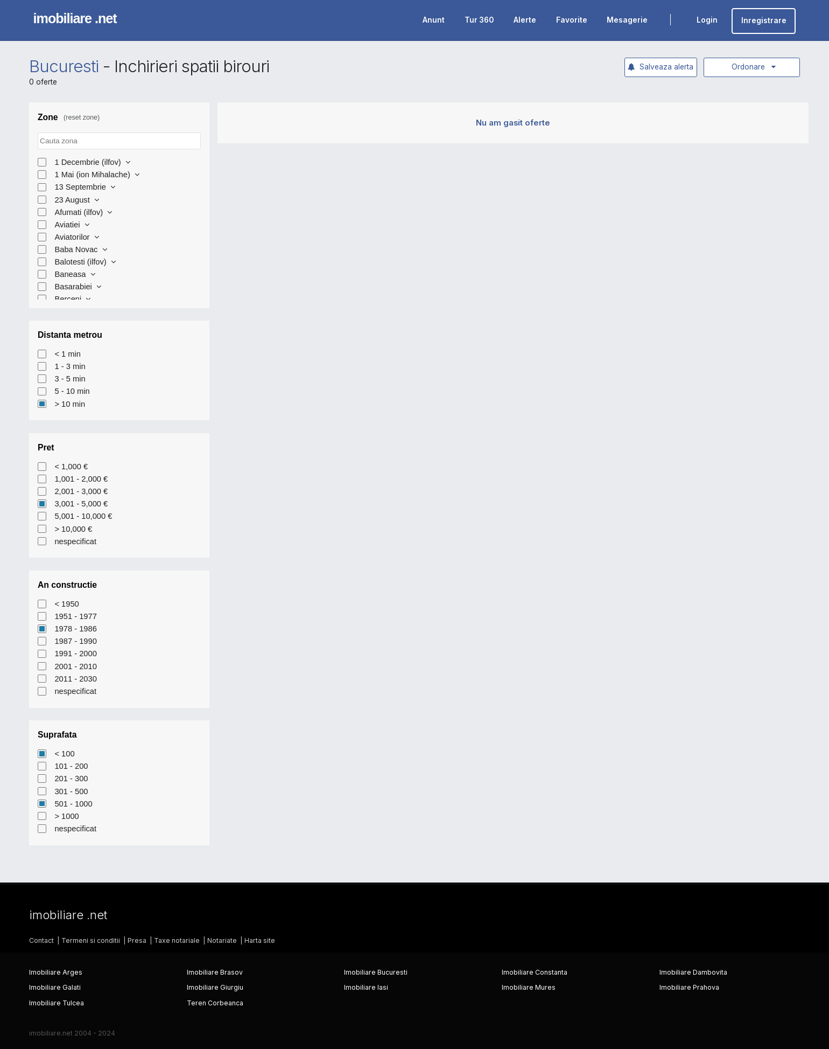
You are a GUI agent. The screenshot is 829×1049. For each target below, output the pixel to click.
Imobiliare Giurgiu (215, 987)
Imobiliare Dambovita (693, 972)
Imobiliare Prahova (689, 987)
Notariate (222, 940)
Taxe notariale (177, 940)
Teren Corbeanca (215, 1003)
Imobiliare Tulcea (56, 1003)
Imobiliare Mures (529, 987)
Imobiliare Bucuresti (376, 972)
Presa (137, 940)
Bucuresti (64, 66)
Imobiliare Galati (55, 987)
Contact (41, 940)
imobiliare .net (75, 18)
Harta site (259, 940)
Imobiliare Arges (55, 972)
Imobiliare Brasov (215, 972)
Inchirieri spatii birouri (192, 66)
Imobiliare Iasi (366, 987)
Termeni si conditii (90, 940)
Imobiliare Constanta (534, 972)
